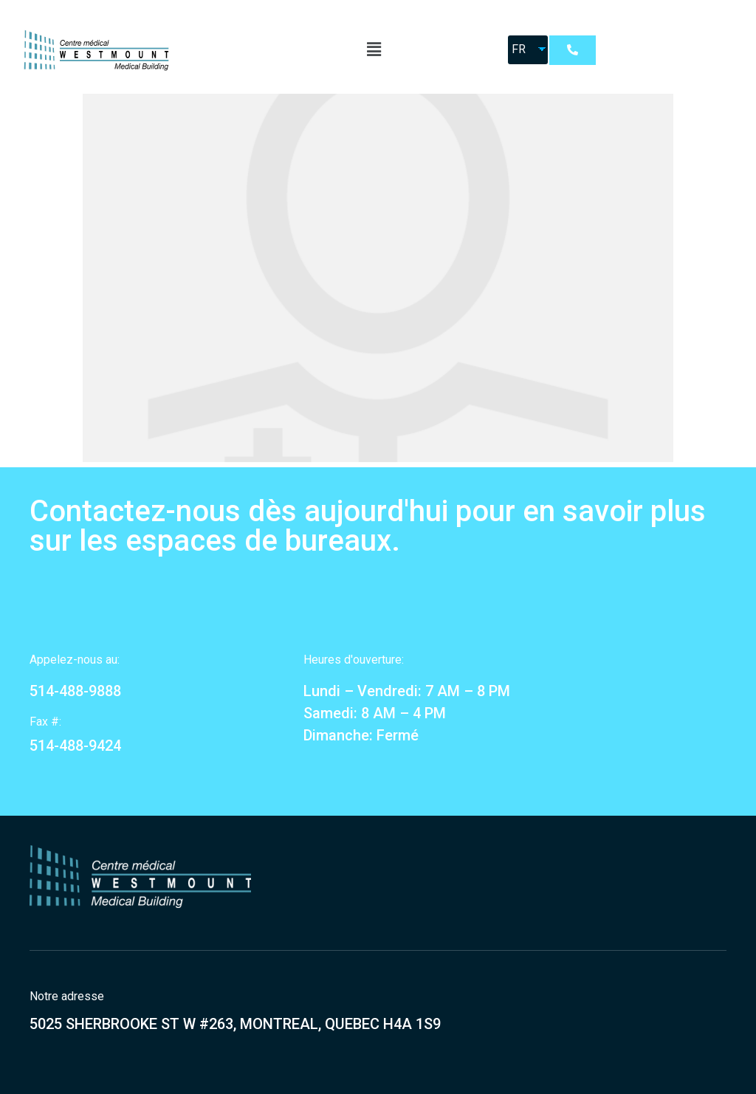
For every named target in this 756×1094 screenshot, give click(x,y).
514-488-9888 (75, 691)
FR (519, 49)
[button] (572, 50)
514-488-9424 (75, 745)
